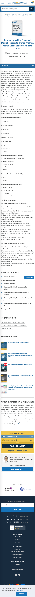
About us (17, 536)
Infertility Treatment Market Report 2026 (18, 342)
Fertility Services (18, 322)
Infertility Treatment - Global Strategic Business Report (20, 375)
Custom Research (17, 554)
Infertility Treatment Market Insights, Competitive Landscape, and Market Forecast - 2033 (20, 355)
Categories (17, 549)
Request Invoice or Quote (17, 451)
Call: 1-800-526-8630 (17, 465)
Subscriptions (17, 557)
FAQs (17, 567)
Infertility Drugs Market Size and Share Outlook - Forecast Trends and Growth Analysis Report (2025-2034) (21, 387)
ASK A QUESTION (17, 469)
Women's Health (7, 328)
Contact (17, 564)
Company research (17, 552)
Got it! (21, 594)
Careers (17, 539)
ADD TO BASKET (17, 446)
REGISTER (17, 509)
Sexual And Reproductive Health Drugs (14, 325)
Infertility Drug (6, 322)
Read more (21, 424)
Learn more (19, 591)
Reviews (17, 542)
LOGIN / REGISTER (17, 569)
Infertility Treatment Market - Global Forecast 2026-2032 (20, 365)
